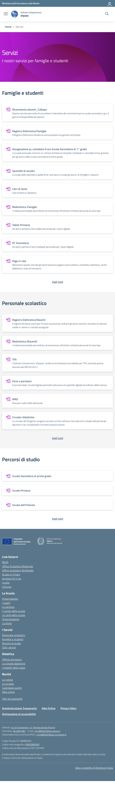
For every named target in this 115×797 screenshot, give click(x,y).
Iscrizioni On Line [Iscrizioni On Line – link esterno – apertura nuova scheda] (11, 578)
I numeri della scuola (13, 611)
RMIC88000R (32, 744)
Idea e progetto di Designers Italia (94, 768)
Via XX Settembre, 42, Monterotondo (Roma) (33, 727)
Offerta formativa (12, 659)
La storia (7, 623)
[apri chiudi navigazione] (6, 14)
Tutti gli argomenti (12, 699)
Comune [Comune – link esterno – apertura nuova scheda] (6, 587)
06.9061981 (19, 731)
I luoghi (6, 603)
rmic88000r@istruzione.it (47, 731)
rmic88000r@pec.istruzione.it (51, 734)
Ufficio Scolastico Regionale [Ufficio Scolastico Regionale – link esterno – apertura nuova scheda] (17, 566)
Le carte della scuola (13, 615)
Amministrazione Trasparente (19, 708)
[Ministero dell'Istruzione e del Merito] (20, 3)
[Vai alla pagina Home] (8, 27)
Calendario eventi (12, 688)
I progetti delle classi (13, 668)
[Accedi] (110, 3)
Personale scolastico (13, 635)
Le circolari (8, 684)
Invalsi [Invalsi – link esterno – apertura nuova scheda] (5, 583)
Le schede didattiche (13, 664)
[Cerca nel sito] (107, 14)
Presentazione (10, 599)
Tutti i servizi (9, 647)
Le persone (8, 607)
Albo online (8, 692)
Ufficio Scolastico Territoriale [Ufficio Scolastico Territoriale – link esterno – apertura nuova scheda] (17, 570)
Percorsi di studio (11, 643)
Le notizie (7, 680)
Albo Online (48, 708)
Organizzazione (10, 619)
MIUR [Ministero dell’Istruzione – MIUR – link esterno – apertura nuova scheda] (5, 562)
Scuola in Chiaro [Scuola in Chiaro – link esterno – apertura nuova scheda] (11, 574)
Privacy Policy (68, 708)
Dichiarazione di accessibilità (19, 714)
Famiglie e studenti (12, 639)
